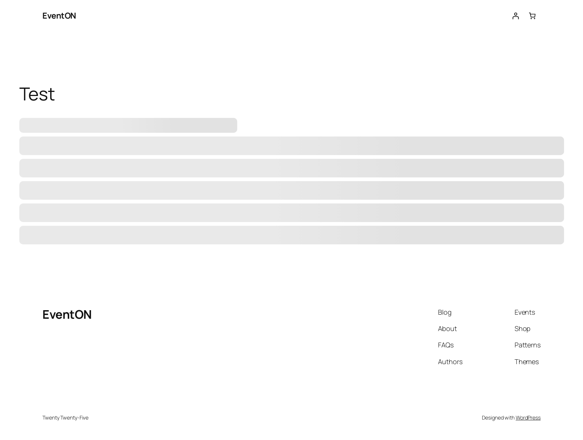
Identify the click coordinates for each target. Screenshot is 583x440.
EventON (59, 15)
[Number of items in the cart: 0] (532, 15)
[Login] (515, 15)
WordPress (528, 417)
